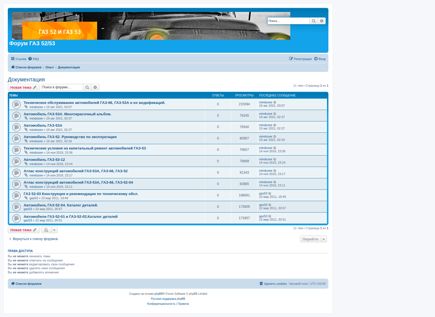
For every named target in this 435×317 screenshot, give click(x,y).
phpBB (158, 293)
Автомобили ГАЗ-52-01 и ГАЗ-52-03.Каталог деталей (71, 216)
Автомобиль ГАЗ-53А (43, 125)
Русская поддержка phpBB (168, 298)
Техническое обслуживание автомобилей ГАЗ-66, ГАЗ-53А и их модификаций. (94, 103)
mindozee (36, 107)
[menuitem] (33, 59)
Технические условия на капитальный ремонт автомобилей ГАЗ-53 (85, 148)
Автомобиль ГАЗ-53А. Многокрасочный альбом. (67, 114)
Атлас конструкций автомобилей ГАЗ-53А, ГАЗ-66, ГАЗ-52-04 (78, 182)
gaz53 (34, 198)
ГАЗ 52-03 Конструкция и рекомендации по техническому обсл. (81, 194)
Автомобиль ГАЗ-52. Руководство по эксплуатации (70, 137)
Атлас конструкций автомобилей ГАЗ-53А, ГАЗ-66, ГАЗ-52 (76, 171)
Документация (26, 79)
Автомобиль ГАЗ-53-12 (44, 160)
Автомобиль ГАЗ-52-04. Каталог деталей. (61, 205)
